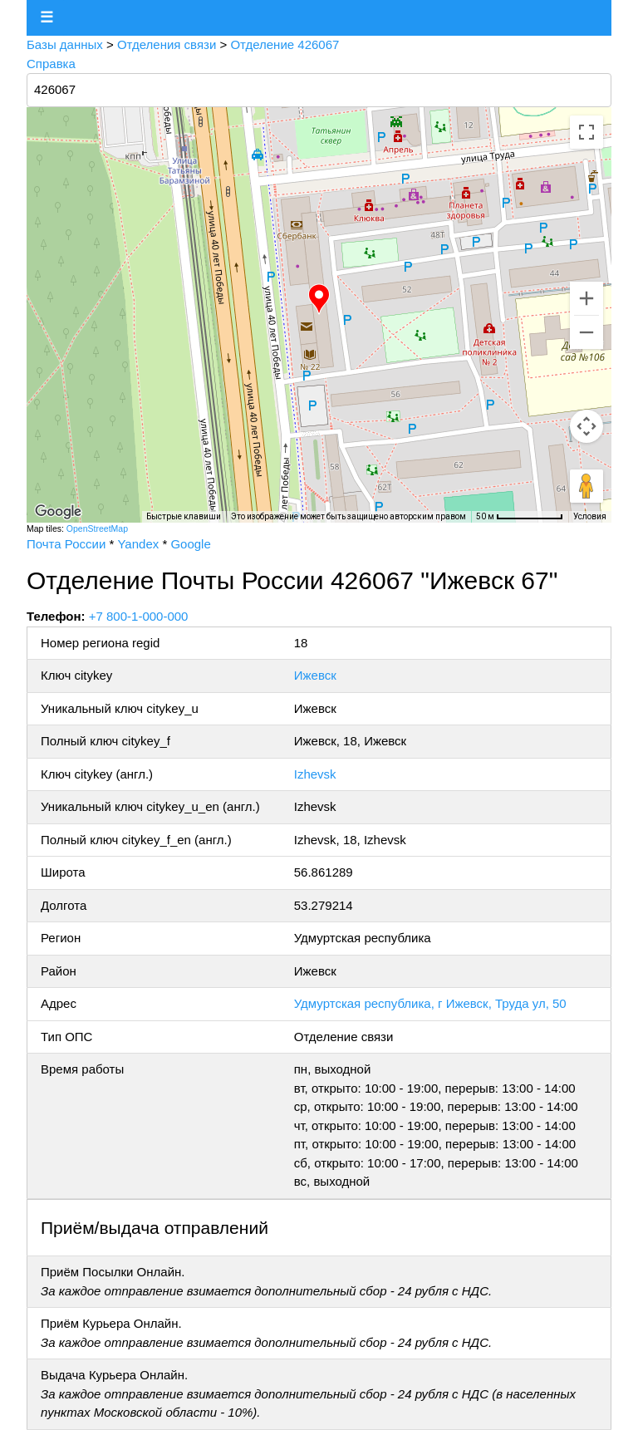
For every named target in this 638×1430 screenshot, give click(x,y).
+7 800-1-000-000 (139, 616)
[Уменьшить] (586, 332)
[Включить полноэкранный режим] (586, 132)
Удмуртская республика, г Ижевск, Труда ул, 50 (430, 1003)
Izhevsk (315, 774)
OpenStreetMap (97, 528)
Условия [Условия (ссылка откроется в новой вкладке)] (589, 516)
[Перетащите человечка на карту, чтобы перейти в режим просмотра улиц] (586, 486)
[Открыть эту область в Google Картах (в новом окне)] (58, 512)
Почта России (66, 544)
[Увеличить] (586, 298)
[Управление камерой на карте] (586, 426)
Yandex (138, 544)
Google (190, 544)
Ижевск (315, 675)
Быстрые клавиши (183, 516)
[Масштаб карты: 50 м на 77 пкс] (519, 517)
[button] (319, 299)
